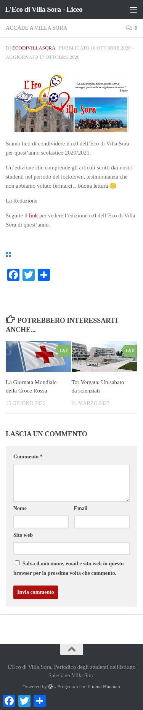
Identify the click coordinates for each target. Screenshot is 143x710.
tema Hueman (106, 686)
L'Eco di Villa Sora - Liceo (43, 9)
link (34, 215)
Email (81, 508)
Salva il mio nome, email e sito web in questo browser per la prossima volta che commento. (68, 568)
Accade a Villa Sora (36, 28)
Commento (28, 457)
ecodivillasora (33, 48)
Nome (20, 508)
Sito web (23, 535)
